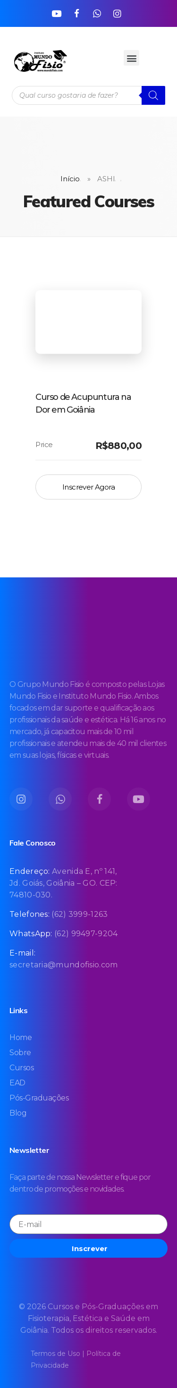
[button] (131, 58)
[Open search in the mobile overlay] (88, 95)
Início (70, 178)
